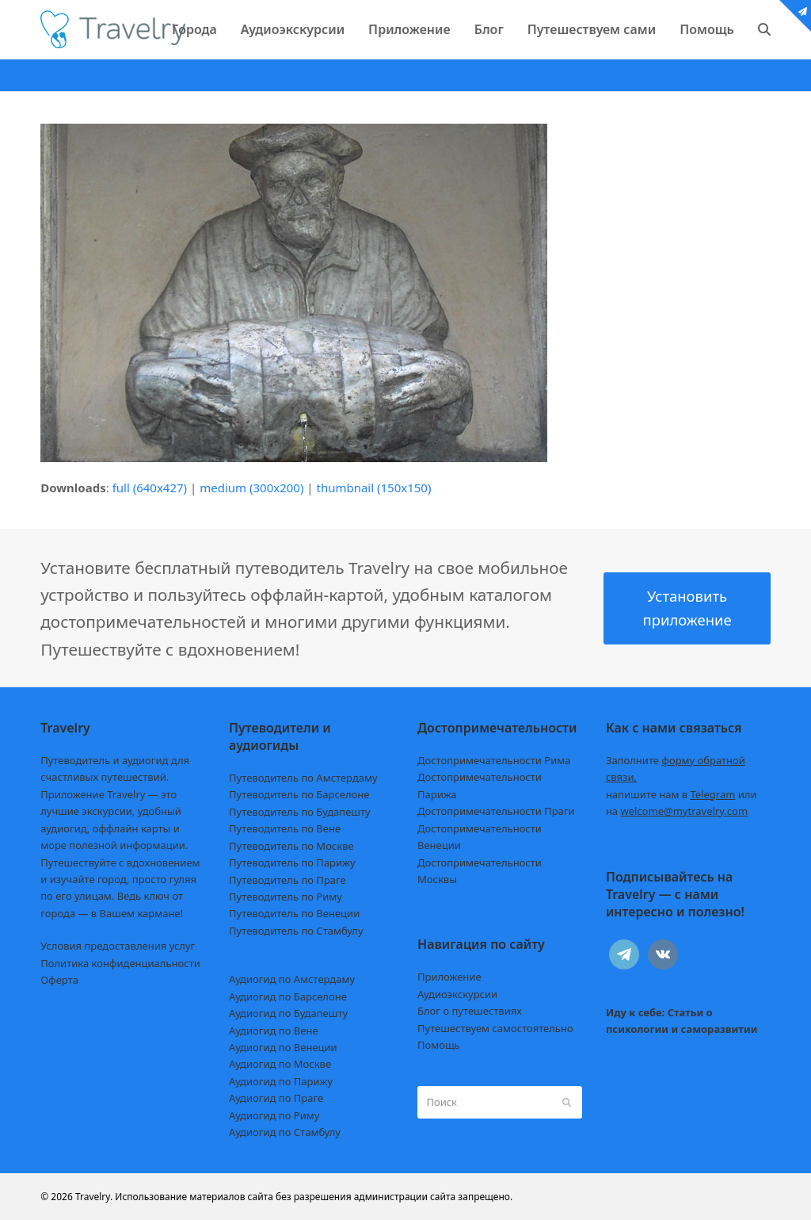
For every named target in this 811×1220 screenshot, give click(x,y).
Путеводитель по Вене (285, 828)
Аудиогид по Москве (280, 1064)
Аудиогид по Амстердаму (292, 979)
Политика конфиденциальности (120, 963)
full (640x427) (150, 487)
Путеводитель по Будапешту (300, 812)
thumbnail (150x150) (373, 487)
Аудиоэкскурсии (457, 994)
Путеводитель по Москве (291, 846)
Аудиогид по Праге (276, 1098)
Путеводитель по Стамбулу (296, 931)
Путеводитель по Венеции (294, 913)
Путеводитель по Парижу (292, 862)
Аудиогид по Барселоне (288, 996)
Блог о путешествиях (469, 1011)
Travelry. (93, 1196)
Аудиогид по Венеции (283, 1047)
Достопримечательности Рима (493, 760)
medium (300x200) (251, 487)
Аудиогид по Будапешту (288, 1013)
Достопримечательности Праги (496, 811)
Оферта (59, 980)
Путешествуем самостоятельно (495, 1028)
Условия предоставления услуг (117, 946)
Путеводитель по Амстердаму (303, 778)
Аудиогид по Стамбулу (285, 1132)
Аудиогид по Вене (273, 1030)
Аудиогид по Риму (274, 1115)
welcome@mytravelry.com (684, 811)
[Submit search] (566, 1102)
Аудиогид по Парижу (281, 1081)
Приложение (449, 976)
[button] (764, 29)
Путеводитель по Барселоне (299, 794)
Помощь (438, 1045)
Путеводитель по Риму (285, 896)
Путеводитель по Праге (287, 880)
